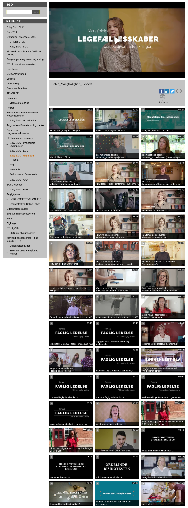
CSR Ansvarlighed (16, 74)
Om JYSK (12, 32)
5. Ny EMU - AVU (19, 180)
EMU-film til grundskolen (22, 233)
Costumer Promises (17, 88)
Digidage (11, 223)
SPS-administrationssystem (21, 213)
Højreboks (15, 169)
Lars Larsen (13, 69)
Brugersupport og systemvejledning (25, 59)
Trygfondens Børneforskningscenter (25, 125)
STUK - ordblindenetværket (21, 64)
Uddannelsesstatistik (17, 209)
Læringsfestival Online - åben (25, 204)
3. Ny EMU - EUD (19, 151)
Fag (12, 164)
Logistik (11, 79)
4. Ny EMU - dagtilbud (22, 155)
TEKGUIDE (13, 93)
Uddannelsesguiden (20, 246)
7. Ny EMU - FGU (19, 46)
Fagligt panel (13, 194)
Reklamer (12, 98)
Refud (10, 218)
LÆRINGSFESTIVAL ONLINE (25, 199)
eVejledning (13, 83)
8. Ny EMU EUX (15, 27)
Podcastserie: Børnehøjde (23, 174)
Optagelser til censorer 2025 (21, 37)
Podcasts (163, 102)
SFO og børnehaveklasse (20, 138)
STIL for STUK (17, 42)
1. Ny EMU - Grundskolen (23, 120)
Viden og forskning (19, 103)
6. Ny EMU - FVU (19, 189)
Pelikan (10, 108)
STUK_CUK (13, 228)
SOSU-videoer (14, 184)
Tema (15, 160)
